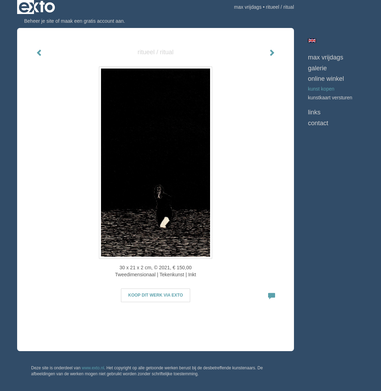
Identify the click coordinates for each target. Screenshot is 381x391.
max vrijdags (248, 7)
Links (314, 112)
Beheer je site (39, 21)
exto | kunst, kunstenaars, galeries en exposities (37, 7)
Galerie (317, 68)
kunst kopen (321, 89)
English (312, 40)
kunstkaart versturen (330, 97)
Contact (318, 123)
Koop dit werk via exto (155, 295)
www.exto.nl (93, 367)
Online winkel (326, 78)
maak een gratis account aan (92, 21)
